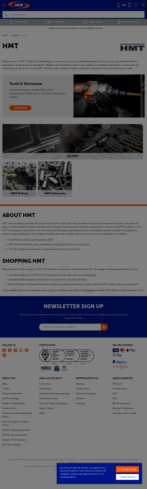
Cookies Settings (127, 477)
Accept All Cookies (127, 469)
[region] (99, 473)
